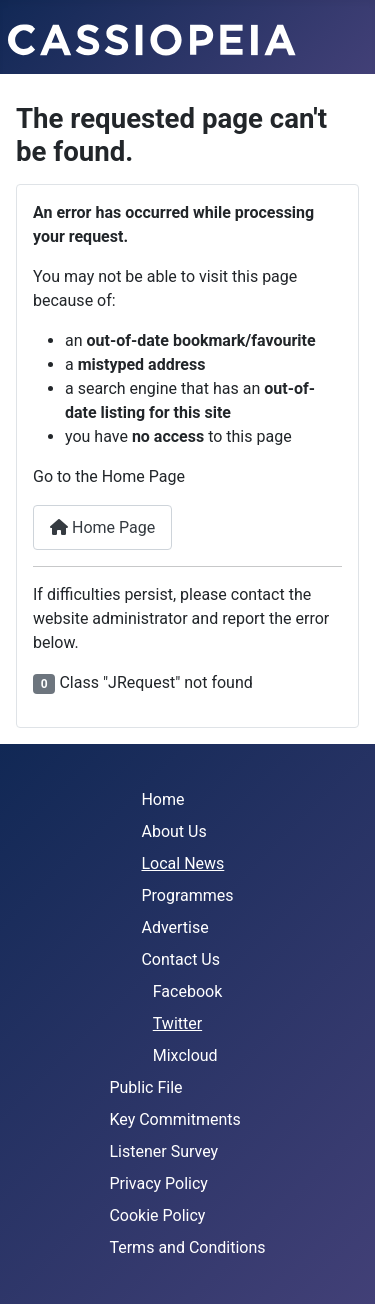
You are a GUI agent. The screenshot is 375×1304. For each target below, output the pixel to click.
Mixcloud (185, 1055)
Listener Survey (163, 1151)
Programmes (187, 895)
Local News (182, 863)
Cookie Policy (157, 1215)
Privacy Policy (158, 1183)
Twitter (177, 1023)
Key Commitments (174, 1119)
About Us (173, 831)
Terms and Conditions (187, 1247)
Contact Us (180, 959)
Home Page (102, 527)
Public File (145, 1087)
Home (162, 799)
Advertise (174, 927)
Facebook (187, 991)
